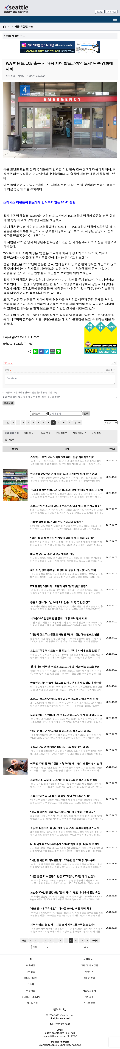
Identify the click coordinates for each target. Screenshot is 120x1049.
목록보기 (8, 403)
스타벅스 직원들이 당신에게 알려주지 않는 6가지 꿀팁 (39, 202)
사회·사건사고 (80, 432)
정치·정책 (9, 439)
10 (64, 422)
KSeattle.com (66, 1015)
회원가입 (111, 11)
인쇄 (114, 362)
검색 (86, 413)
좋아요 (8, 362)
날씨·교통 (45, 432)
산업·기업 (96, 432)
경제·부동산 (30, 432)
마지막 (77, 422)
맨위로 (60, 1009)
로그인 (100, 11)
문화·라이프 (61, 432)
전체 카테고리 (12, 432)
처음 (6, 422)
